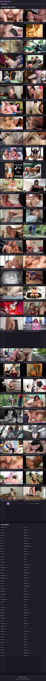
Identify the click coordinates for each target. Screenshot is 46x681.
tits (25, 626)
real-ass (26, 591)
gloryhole (4, 618)
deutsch (3, 570)
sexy (25, 607)
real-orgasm (27, 594)
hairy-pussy (4, 623)
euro (3, 586)
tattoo (26, 618)
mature (26, 541)
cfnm (3, 559)
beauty (3, 551)
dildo (3, 573)
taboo (26, 615)
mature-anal (27, 543)
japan (3, 639)
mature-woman (28, 546)
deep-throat (4, 567)
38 (31, 503)
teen (25, 621)
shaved (26, 610)
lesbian (26, 530)
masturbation (27, 538)
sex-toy (26, 605)
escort (3, 583)
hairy (3, 621)
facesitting (4, 594)
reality (26, 597)
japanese (4, 642)
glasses (3, 615)
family (3, 602)
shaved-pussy (27, 613)
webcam (26, 645)
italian (3, 637)
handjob (4, 626)
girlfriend (4, 613)
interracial (4, 634)
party (25, 581)
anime (3, 535)
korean (3, 653)
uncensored (27, 631)
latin (25, 527)
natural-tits (27, 554)
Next (37, 503)
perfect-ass (26, 583)
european (4, 589)
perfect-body (27, 586)
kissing (3, 650)
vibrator (26, 637)
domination (4, 578)
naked (25, 549)
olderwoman (27, 573)
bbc (3, 543)
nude (25, 559)
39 (34, 503)
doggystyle (4, 575)
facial (3, 597)
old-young (27, 567)
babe (3, 541)
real (25, 589)
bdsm (3, 549)
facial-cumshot (5, 599)
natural (26, 551)
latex (3, 655)
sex (25, 602)
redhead (26, 599)
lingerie (26, 533)
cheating (4, 562)
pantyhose (27, 578)
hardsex (3, 631)
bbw (3, 546)
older (26, 570)
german (4, 610)
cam (3, 554)
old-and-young (28, 565)
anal (3, 530)
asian (3, 538)
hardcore (4, 629)
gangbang (4, 607)
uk (25, 629)
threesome (27, 623)
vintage (26, 639)
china (3, 565)
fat (2, 605)
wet (25, 647)
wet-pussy (26, 650)
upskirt (26, 634)
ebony (3, 581)
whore (26, 655)
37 (29, 503)
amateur (4, 527)
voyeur (26, 642)
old (25, 562)
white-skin (26, 653)
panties (26, 575)
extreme (3, 591)
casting (3, 557)
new (25, 557)
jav (2, 645)
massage (26, 535)
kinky (3, 647)
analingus (4, 533)
